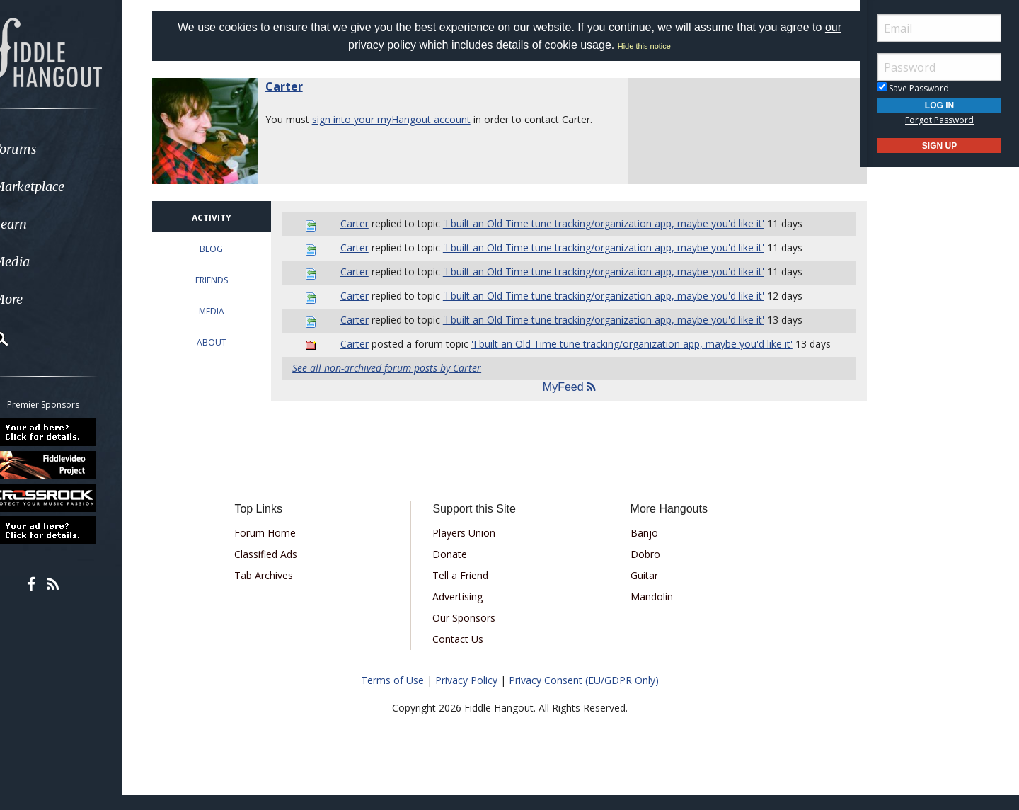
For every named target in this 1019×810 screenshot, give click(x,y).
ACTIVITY (226, 218)
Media (48, 261)
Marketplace (65, 186)
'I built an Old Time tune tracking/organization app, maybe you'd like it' (612, 223)
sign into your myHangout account (409, 119)
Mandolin (646, 611)
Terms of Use (392, 695)
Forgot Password (939, 120)
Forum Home (280, 547)
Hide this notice (644, 46)
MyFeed (566, 402)
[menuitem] (79, 149)
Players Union (468, 547)
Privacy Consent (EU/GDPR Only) (584, 695)
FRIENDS (226, 280)
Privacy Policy (466, 695)
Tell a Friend (465, 590)
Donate (454, 569)
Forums (52, 149)
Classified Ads (280, 569)
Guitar (638, 590)
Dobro (640, 569)
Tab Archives (278, 590)
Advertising (462, 611)
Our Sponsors (468, 632)
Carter (302, 86)
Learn (47, 224)
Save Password (913, 88)
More (44, 299)
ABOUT (226, 342)
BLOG (226, 249)
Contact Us (462, 654)
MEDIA (226, 311)
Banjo (638, 547)
